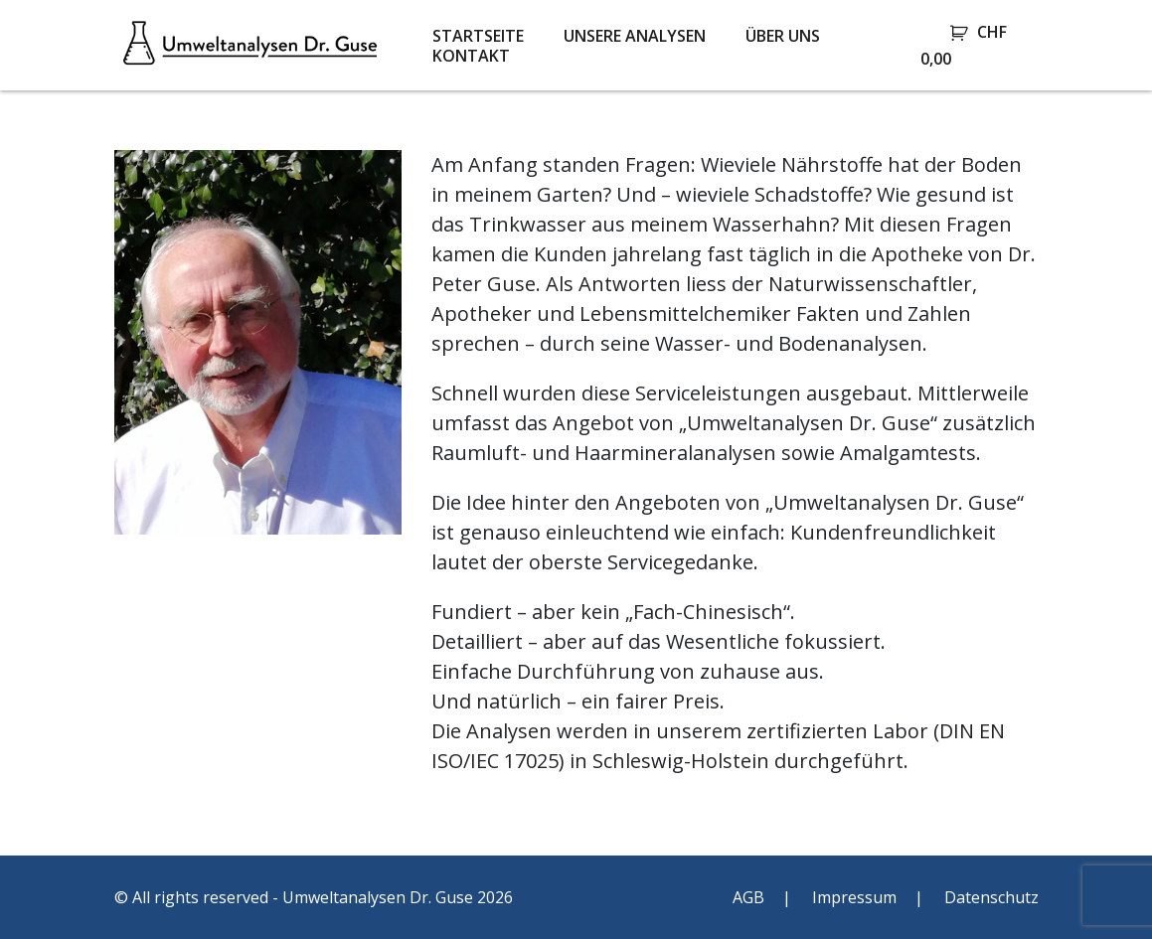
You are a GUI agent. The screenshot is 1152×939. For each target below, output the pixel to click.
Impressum (854, 897)
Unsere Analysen (635, 36)
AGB (748, 897)
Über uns (782, 36)
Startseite (478, 36)
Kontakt (471, 56)
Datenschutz (991, 897)
